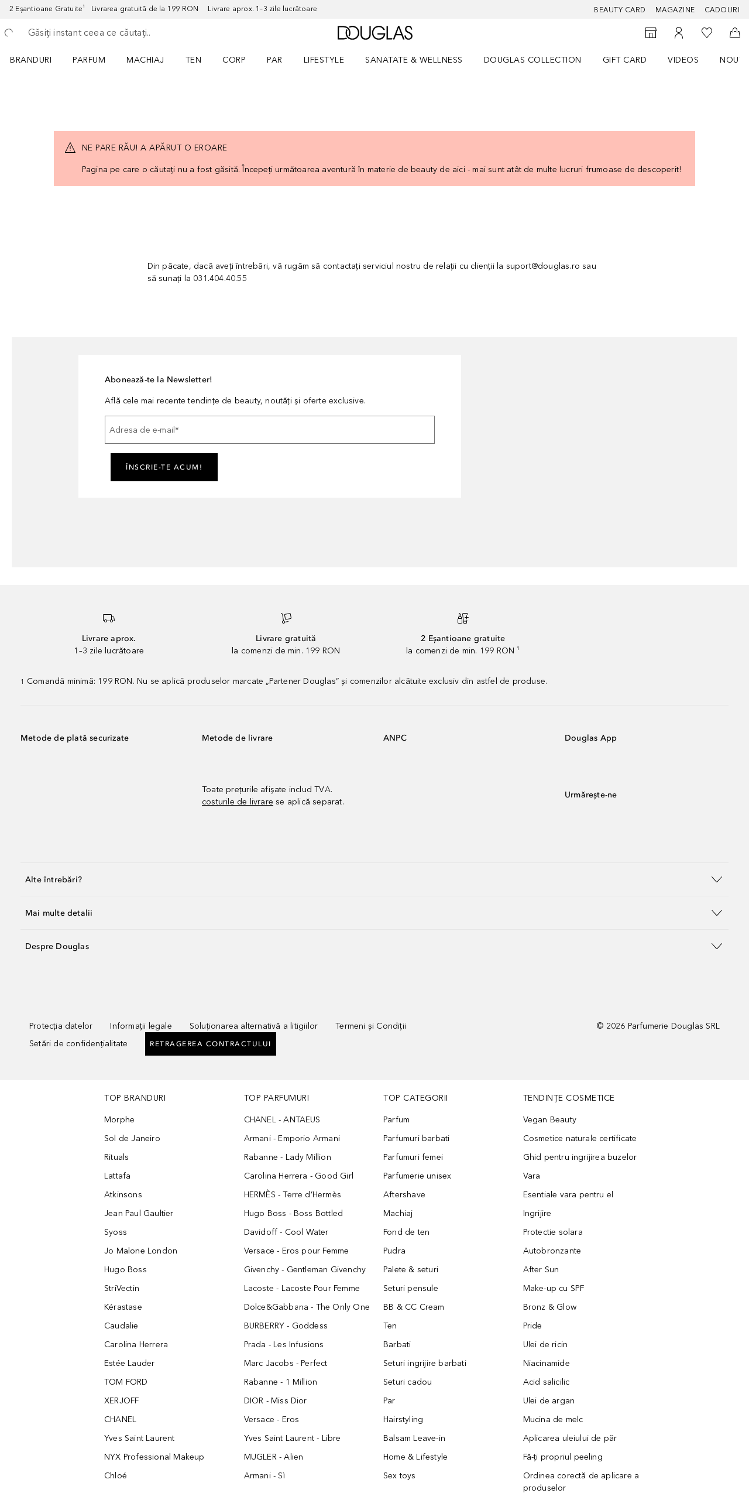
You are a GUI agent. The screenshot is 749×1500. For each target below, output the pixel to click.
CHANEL (120, 1419)
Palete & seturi (410, 1270)
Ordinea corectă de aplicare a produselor (581, 1482)
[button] (374, 879)
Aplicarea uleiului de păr (570, 1438)
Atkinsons (123, 1195)
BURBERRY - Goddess (286, 1326)
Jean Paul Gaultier (139, 1213)
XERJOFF (121, 1401)
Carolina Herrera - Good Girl (299, 1176)
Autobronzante (552, 1251)
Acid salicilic (546, 1382)
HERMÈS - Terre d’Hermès (293, 1195)
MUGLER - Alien (274, 1457)
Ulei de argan (549, 1401)
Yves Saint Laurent (139, 1438)
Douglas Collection (533, 60)
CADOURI (722, 10)
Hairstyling (403, 1419)
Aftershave (404, 1195)
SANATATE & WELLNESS (414, 60)
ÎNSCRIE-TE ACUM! (164, 467)
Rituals (116, 1157)
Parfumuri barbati (416, 1138)
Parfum (89, 60)
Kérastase (123, 1307)
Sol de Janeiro (132, 1138)
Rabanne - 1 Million (281, 1382)
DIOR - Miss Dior (275, 1401)
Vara (532, 1176)
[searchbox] (114, 33)
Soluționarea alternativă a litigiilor (254, 1026)
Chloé (115, 1476)
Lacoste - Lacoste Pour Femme (302, 1288)
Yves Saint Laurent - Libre (292, 1438)
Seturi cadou (407, 1382)
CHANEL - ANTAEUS (282, 1120)
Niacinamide (546, 1363)
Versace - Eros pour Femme (296, 1251)
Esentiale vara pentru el (568, 1195)
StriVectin (121, 1288)
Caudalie (121, 1326)
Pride (532, 1326)
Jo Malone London (140, 1251)
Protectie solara (553, 1232)
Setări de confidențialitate (78, 1044)
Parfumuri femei (413, 1157)
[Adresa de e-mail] (270, 430)
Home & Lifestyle (415, 1457)
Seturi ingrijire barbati (424, 1363)
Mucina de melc (553, 1419)
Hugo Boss (125, 1270)
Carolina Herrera (136, 1345)
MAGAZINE (675, 10)
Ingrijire (537, 1213)
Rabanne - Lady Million (287, 1157)
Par (275, 60)
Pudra (394, 1251)
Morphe (119, 1120)
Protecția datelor (60, 1026)
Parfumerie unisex (417, 1176)
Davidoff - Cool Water (286, 1232)
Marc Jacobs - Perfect (286, 1363)
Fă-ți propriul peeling (563, 1457)
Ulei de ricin (545, 1345)
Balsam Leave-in (414, 1438)
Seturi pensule (410, 1288)
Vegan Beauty (549, 1120)
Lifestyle (324, 60)
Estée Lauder (129, 1363)
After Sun (541, 1270)
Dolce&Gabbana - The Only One (307, 1307)
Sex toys (399, 1476)
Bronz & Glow (549, 1307)
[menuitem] (38, 60)
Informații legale (140, 1026)
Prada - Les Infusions (284, 1345)
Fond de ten (406, 1232)
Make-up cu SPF (554, 1288)
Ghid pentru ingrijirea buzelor (580, 1157)
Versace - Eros (272, 1419)
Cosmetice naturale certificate (580, 1138)
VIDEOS (683, 60)
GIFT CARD (625, 60)
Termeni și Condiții (370, 1026)
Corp (234, 60)
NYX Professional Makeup (154, 1457)
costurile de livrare (237, 802)
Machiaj (145, 60)
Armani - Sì (264, 1476)
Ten (193, 60)
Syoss (115, 1232)
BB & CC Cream (414, 1307)
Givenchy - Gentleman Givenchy (305, 1270)
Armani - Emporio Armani (292, 1138)
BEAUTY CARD (620, 10)
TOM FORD (126, 1382)
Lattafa (117, 1176)
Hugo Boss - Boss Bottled (293, 1213)
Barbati (397, 1345)
